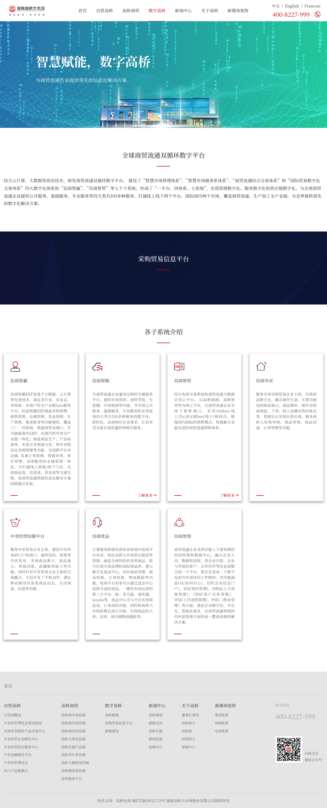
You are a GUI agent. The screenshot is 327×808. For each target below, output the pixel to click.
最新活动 (155, 722)
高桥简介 (188, 722)
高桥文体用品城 (73, 738)
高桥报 (187, 730)
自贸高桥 (104, 10)
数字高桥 (157, 10)
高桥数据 (112, 714)
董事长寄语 (190, 714)
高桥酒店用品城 (73, 730)
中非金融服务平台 (17, 754)
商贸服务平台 (71, 778)
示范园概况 (12, 714)
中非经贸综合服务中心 (21, 746)
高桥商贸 (130, 10)
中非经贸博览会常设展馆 (23, 722)
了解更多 (147, 495)
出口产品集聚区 (16, 770)
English (292, 6)
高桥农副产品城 (73, 746)
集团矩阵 (222, 714)
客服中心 (188, 746)
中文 (276, 6)
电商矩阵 (222, 730)
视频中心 (155, 746)
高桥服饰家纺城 (73, 770)
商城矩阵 (222, 722)
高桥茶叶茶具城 (73, 754)
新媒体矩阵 (238, 10)
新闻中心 (183, 10)
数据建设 (112, 730)
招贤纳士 (188, 738)
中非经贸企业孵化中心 (21, 738)
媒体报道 (155, 738)
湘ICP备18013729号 (148, 800)
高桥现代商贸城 (73, 722)
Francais (312, 6)
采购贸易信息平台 (119, 722)
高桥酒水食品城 (73, 714)
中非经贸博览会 (16, 762)
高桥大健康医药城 (75, 762)
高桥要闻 (155, 714)
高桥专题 (155, 730)
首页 (82, 10)
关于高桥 (209, 10)
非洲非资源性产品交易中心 (24, 730)
